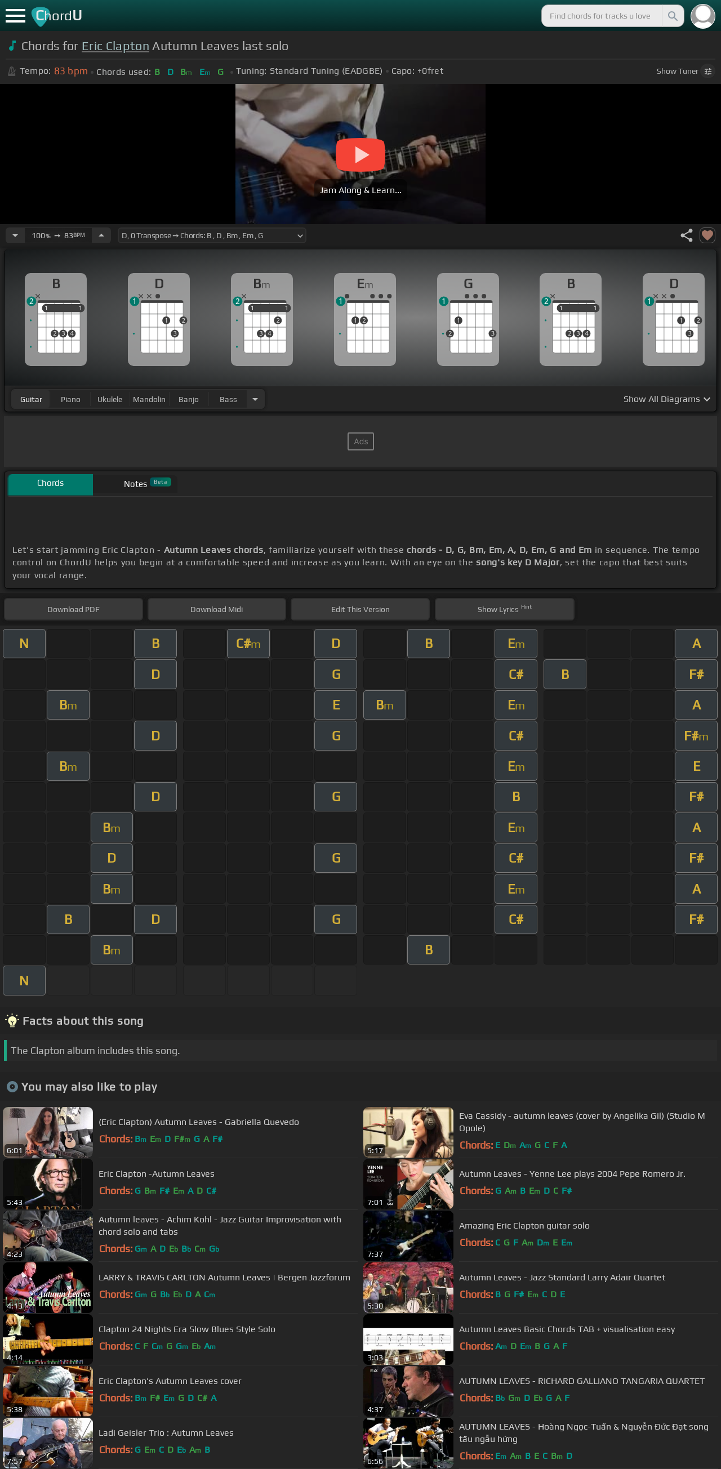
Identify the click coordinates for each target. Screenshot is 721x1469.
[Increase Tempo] (101, 235)
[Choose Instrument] (255, 399)
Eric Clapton (115, 46)
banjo (189, 399)
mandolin (149, 399)
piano (71, 399)
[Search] (672, 16)
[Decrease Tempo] (15, 235)
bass (228, 399)
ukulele (109, 399)
